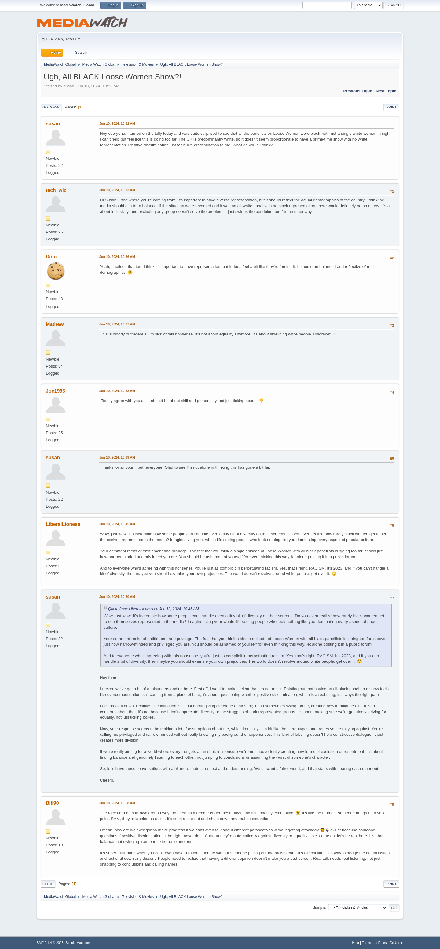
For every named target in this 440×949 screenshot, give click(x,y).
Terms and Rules (374, 942)
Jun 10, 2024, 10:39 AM (117, 457)
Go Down (51, 107)
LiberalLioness (63, 524)
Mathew (55, 324)
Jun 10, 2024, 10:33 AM (117, 190)
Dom (51, 256)
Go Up (47, 884)
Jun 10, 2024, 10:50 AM (117, 597)
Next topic (386, 91)
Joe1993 (55, 391)
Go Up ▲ (396, 942)
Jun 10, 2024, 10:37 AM (117, 324)
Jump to (319, 908)
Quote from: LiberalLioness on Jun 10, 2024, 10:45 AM (153, 609)
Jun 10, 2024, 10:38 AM (117, 391)
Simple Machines (77, 942)
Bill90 (52, 803)
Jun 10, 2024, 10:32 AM (117, 123)
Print (391, 107)
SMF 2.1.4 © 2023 (50, 942)
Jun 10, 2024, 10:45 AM (117, 524)
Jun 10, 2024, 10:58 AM (117, 803)
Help (355, 942)
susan (53, 123)
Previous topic (357, 91)
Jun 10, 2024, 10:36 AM (117, 256)
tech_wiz (56, 190)
